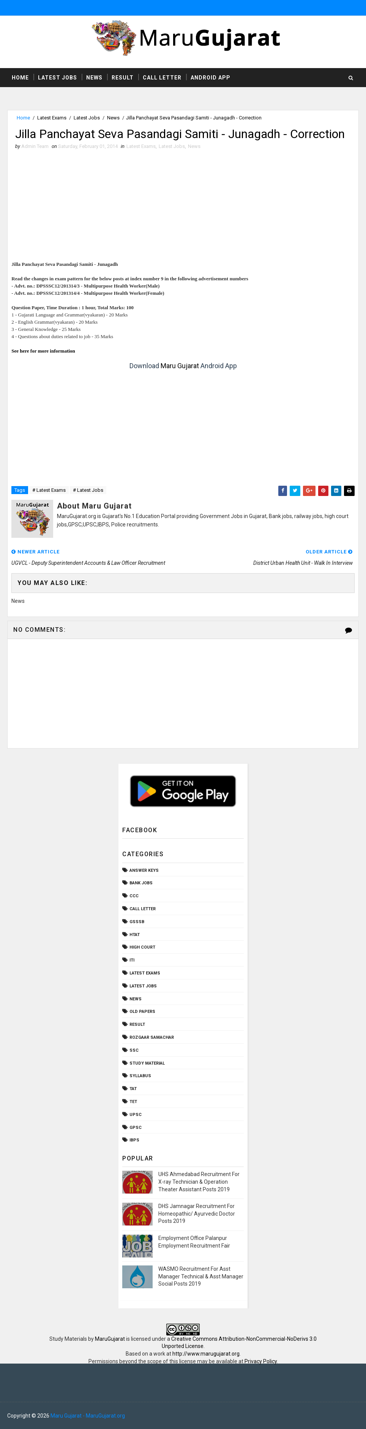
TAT (133, 1088)
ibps (134, 1140)
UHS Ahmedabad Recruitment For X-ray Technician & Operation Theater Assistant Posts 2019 (199, 1181)
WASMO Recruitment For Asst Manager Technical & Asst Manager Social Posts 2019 (200, 1276)
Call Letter (162, 78)
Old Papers (142, 1011)
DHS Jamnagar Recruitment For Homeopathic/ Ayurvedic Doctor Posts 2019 (196, 1213)
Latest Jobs (57, 78)
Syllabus (140, 1075)
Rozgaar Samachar (151, 1037)
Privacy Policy (261, 1361)
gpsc (135, 1127)
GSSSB (136, 921)
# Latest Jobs (88, 490)
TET (133, 1101)
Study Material (147, 1063)
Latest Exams (51, 118)
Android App (210, 78)
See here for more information (43, 351)
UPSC (135, 1114)
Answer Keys (144, 870)
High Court (142, 947)
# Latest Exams (49, 490)
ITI (131, 960)
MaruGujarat (110, 1339)
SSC (134, 1050)
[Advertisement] (183, 207)
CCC (134, 895)
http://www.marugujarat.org (206, 1354)
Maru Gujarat (180, 366)
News (94, 78)
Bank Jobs (141, 883)
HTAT (134, 934)
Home (20, 78)
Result (123, 78)
